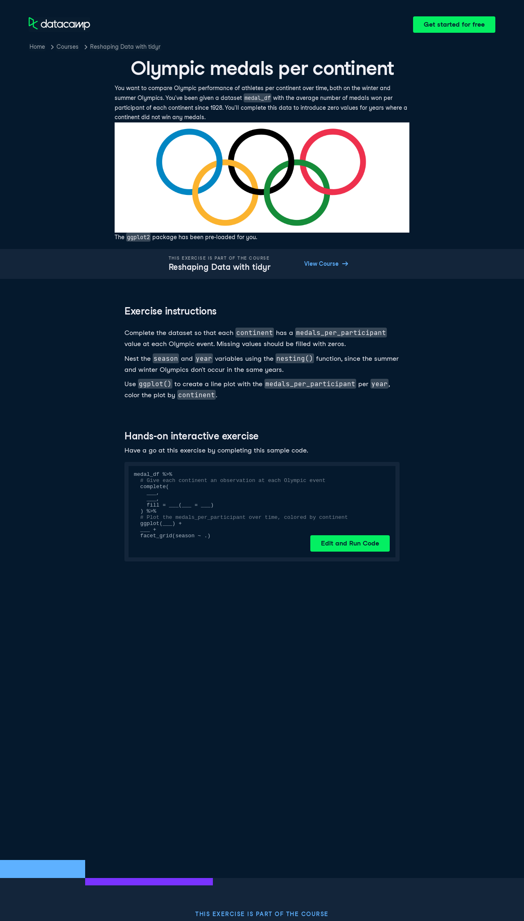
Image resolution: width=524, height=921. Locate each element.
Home (37, 46)
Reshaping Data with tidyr (125, 46)
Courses (67, 46)
